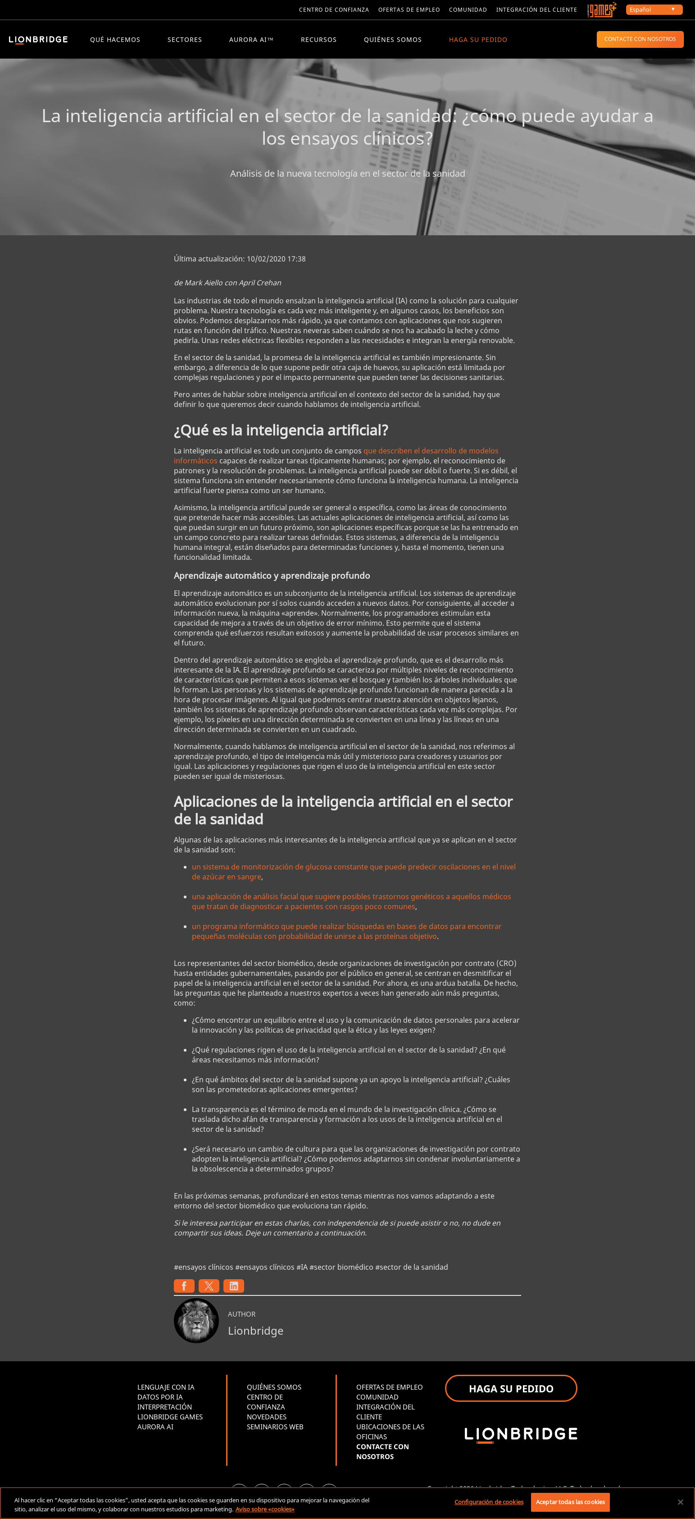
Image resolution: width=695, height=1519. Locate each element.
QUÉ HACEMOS (115, 39)
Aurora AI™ (251, 39)
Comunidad (468, 10)
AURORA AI (155, 1430)
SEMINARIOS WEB (275, 1430)
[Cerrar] (680, 1502)
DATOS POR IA (160, 1400)
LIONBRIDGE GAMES (170, 1420)
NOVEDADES (266, 1420)
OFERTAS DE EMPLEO (389, 1390)
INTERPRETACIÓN (164, 1410)
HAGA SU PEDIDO (478, 39)
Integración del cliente (536, 10)
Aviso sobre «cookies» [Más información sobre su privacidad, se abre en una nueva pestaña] (265, 1509)
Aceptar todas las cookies (570, 1502)
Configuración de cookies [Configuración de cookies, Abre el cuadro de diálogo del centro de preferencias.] (488, 1502)
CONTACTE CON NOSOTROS (640, 39)
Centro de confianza (334, 10)
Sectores (185, 39)
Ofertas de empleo (409, 10)
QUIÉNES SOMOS (393, 39)
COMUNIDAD (377, 1400)
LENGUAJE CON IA (166, 1390)
